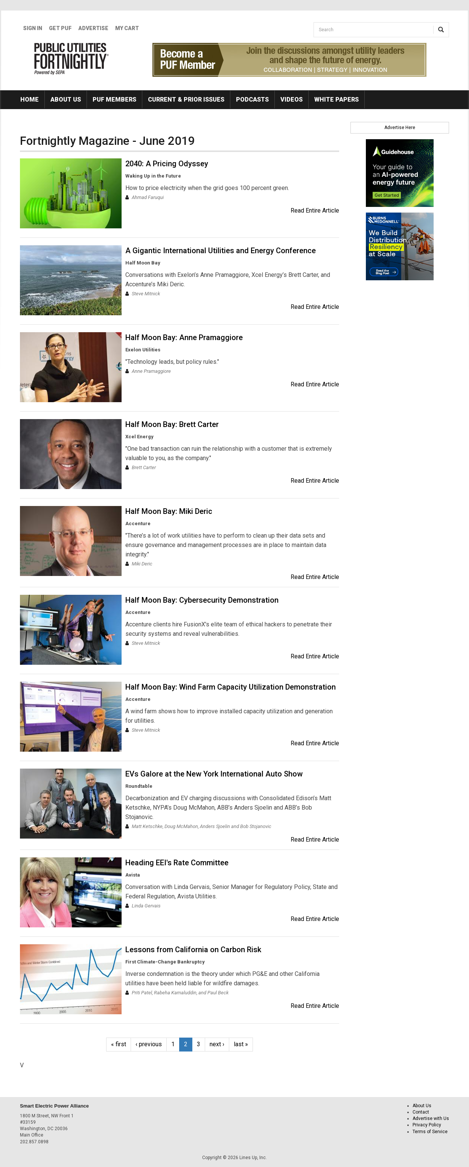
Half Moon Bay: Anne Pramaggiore (184, 337)
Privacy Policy (427, 1124)
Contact (421, 1112)
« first (118, 1044)
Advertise (93, 28)
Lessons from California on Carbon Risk (193, 949)
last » (241, 1044)
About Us (65, 99)
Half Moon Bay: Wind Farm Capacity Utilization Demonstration (230, 686)
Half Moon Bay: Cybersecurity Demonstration (202, 600)
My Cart (127, 28)
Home (29, 99)
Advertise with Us (431, 1118)
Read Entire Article (315, 210)
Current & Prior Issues (186, 99)
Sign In (32, 28)
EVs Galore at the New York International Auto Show (214, 773)
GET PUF (60, 28)
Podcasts (252, 99)
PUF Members (114, 99)
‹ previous (149, 1044)
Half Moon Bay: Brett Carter (172, 424)
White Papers (336, 99)
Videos (291, 99)
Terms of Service (430, 1131)
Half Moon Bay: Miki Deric (168, 511)
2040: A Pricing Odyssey (166, 163)
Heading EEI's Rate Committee (176, 862)
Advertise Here (399, 127)
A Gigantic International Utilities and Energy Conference (220, 250)
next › (217, 1044)
